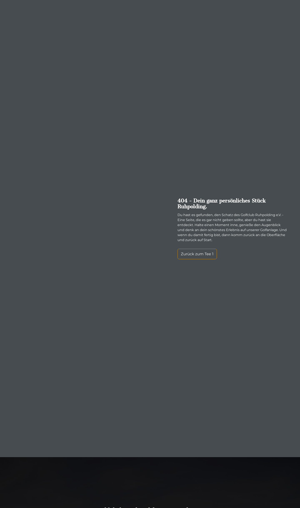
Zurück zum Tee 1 (197, 254)
